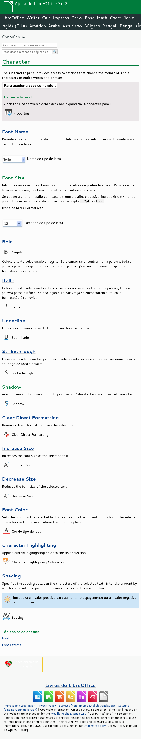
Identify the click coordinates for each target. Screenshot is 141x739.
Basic (128, 18)
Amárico (37, 26)
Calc (46, 18)
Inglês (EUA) (14, 26)
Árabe (54, 26)
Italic (8, 280)
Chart (115, 18)
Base (90, 18)
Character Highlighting (29, 545)
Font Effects (11, 644)
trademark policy (95, 726)
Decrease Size (19, 479)
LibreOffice (12, 18)
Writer (32, 18)
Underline (13, 320)
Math (102, 18)
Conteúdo (11, 37)
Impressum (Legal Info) (19, 706)
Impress (61, 18)
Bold (7, 241)
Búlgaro (92, 26)
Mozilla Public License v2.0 (69, 714)
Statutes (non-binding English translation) (87, 706)
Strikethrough (18, 351)
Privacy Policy (46, 706)
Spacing (11, 576)
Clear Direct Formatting (30, 417)
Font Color (15, 509)
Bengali (109, 26)
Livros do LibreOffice (70, 685)
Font (5, 638)
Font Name (15, 131)
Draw (76, 18)
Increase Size (18, 448)
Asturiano (72, 26)
